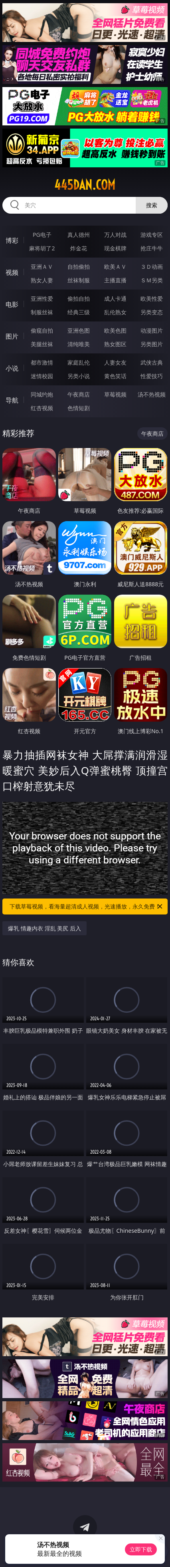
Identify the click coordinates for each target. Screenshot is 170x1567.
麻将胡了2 (42, 248)
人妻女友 (115, 362)
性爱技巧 (151, 376)
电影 (12, 304)
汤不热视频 (152, 394)
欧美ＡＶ (115, 266)
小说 (12, 368)
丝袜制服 (78, 280)
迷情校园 (42, 376)
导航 (12, 400)
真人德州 (78, 234)
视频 (12, 272)
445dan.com (84, 185)
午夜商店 (78, 394)
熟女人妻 (42, 280)
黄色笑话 (115, 376)
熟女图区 (115, 344)
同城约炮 (42, 394)
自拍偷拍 (78, 266)
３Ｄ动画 (151, 266)
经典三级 (78, 312)
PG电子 (42, 234)
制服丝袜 (42, 312)
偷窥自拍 (42, 330)
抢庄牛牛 (151, 248)
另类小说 (78, 376)
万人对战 (115, 234)
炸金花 (78, 248)
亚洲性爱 (42, 298)
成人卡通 (115, 298)
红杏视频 (42, 408)
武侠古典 (151, 362)
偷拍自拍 (78, 298)
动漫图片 (151, 330)
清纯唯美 (78, 344)
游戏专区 (151, 234)
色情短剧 (78, 408)
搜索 (151, 205)
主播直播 (115, 280)
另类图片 (151, 344)
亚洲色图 (78, 330)
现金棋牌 (115, 248)
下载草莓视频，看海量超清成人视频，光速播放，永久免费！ (87, 906)
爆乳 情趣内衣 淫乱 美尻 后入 (44, 928)
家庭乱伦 (78, 362)
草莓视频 (115, 394)
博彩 (12, 240)
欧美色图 (115, 330)
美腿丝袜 (42, 344)
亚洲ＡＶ (42, 266)
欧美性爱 (151, 298)
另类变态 (151, 312)
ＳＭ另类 (151, 280)
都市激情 (42, 362)
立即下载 (141, 1549)
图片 (12, 336)
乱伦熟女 (115, 312)
